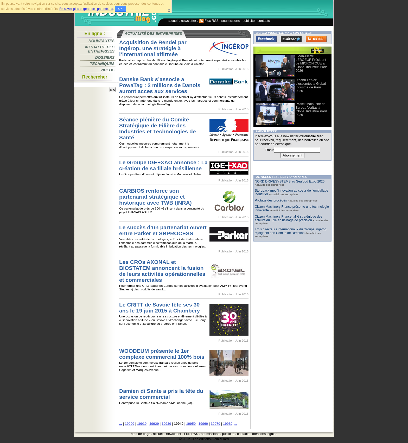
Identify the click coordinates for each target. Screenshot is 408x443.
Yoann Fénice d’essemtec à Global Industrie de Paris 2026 (311, 85)
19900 (129, 424)
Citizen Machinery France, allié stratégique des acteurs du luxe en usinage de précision (288, 218)
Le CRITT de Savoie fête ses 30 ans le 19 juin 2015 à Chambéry (159, 308)
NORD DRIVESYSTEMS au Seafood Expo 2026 (289, 181)
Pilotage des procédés (271, 200)
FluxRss (316, 39)
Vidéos (107, 70)
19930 (166, 424)
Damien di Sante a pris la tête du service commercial (161, 394)
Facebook (266, 39)
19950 (191, 424)
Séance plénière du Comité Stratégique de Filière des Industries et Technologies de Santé (157, 128)
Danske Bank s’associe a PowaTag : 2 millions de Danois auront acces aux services (159, 85)
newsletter (188, 21)
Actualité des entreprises (99, 49)
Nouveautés (101, 41)
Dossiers (104, 57)
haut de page (140, 434)
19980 (227, 424)
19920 (154, 424)
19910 (141, 424)
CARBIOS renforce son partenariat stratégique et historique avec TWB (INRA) (155, 197)
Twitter (291, 39)
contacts (264, 21)
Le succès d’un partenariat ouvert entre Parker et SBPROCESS (163, 230)
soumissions (230, 21)
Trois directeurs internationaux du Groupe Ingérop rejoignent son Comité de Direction (290, 231)
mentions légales (264, 434)
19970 (215, 424)
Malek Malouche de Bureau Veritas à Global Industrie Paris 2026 (311, 109)
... (120, 424)
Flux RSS (209, 21)
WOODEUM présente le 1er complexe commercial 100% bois (162, 354)
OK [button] (120, 8)
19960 (203, 424)
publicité (249, 21)
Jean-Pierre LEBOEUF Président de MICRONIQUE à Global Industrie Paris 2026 (311, 63)
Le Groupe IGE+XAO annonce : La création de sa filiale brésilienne (163, 165)
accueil (173, 21)
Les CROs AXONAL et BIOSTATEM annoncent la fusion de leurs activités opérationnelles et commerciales (162, 271)
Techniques (102, 64)
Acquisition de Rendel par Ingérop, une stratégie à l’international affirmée (153, 48)
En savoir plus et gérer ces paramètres (86, 9)
